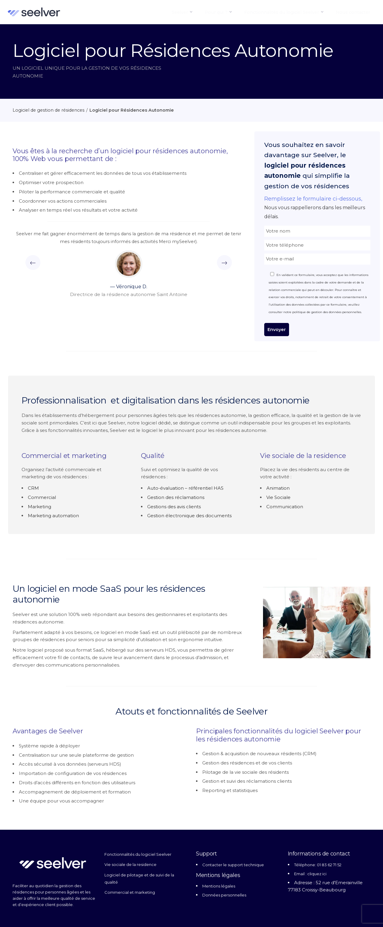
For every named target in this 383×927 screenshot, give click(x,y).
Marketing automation (53, 515)
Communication (284, 506)
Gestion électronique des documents (189, 515)
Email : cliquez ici (310, 873)
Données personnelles (224, 895)
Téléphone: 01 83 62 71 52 (317, 864)
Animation (278, 488)
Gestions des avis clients (174, 506)
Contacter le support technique (233, 864)
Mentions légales (218, 886)
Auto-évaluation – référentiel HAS (185, 488)
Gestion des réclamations (175, 497)
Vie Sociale (278, 497)
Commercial (42, 497)
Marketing (39, 506)
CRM (33, 488)
